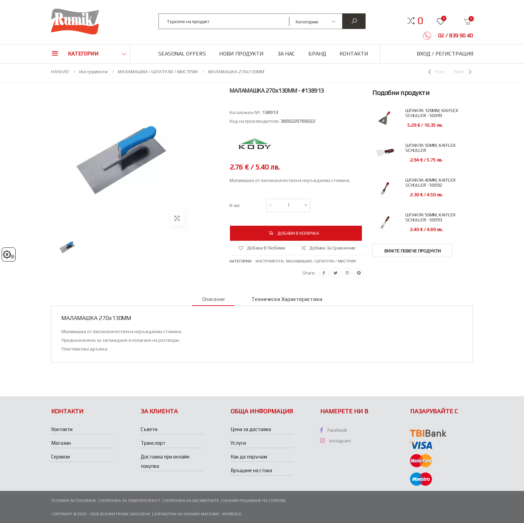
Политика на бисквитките (191, 500)
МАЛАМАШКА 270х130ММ (236, 71)
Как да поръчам (249, 456)
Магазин (61, 443)
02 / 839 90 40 (455, 35)
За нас (286, 53)
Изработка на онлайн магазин (187, 514)
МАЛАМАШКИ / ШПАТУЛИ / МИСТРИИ (158, 71)
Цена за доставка (251, 429)
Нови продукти (241, 53)
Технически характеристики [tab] (286, 299)
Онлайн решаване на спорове (254, 500)
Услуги (238, 443)
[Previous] (435, 72)
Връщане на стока (251, 470)
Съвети (149, 429)
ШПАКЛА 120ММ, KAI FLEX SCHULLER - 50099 (431, 113)
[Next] (463, 72)
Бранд (317, 53)
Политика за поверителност (130, 500)
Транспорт (153, 443)
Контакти (354, 53)
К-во (235, 205)
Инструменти (93, 71)
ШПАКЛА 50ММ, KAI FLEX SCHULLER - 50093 (430, 217)
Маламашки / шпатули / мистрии (321, 261)
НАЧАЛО (60, 71)
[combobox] (224, 21)
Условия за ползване (73, 500)
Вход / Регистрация (445, 53)
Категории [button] (83, 53)
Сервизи (60, 456)
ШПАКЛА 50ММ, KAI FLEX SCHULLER (430, 148)
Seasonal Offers (182, 53)
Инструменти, (271, 261)
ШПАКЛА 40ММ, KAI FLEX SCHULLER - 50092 (430, 183)
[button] (420, 21)
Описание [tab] (213, 299)
